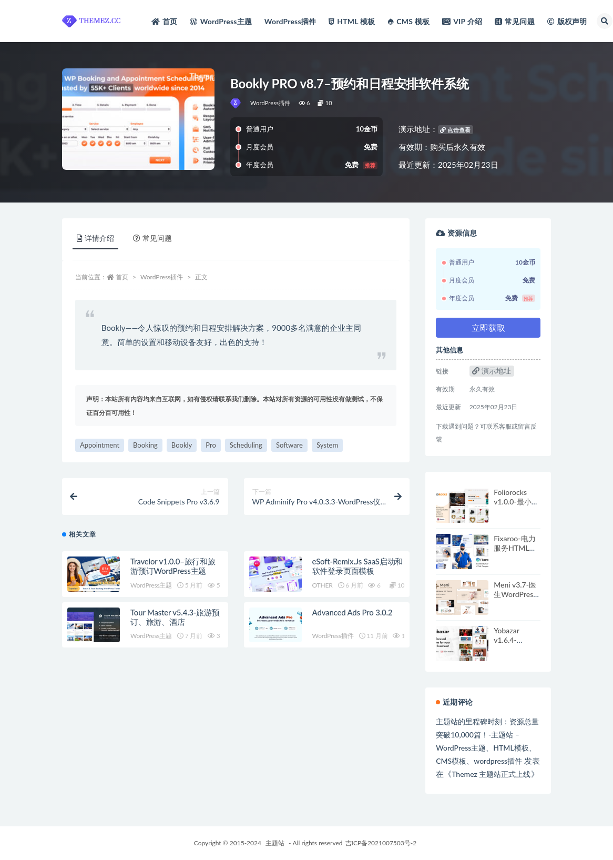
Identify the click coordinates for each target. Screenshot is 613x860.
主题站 (274, 843)
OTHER (322, 585)
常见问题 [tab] (152, 238)
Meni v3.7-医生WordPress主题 (515, 594)
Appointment (99, 445)
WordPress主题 (151, 585)
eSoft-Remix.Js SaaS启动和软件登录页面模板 (357, 566)
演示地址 (491, 370)
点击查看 (455, 129)
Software (289, 445)
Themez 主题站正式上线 (491, 774)
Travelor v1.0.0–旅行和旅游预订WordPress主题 (173, 566)
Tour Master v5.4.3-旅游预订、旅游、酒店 (175, 617)
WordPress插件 (270, 102)
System (327, 445)
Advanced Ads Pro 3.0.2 (352, 612)
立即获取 (488, 327)
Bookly (181, 445)
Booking (145, 445)
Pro (211, 445)
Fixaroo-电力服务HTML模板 (515, 548)
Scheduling (246, 445)
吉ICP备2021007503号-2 (381, 843)
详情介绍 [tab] (95, 238)
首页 (122, 277)
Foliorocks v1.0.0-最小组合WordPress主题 (516, 506)
